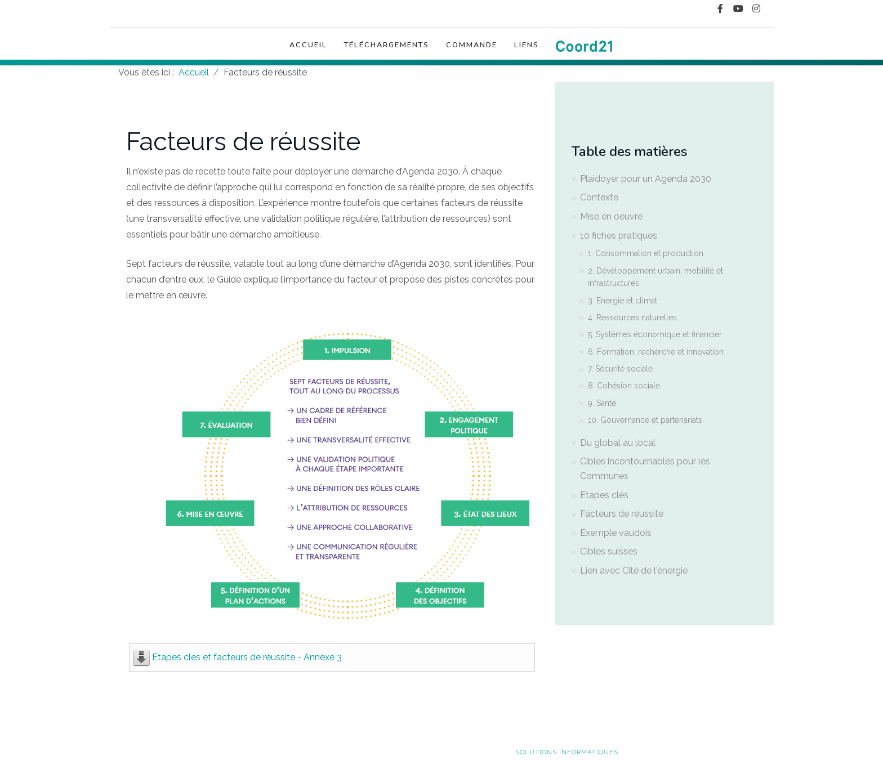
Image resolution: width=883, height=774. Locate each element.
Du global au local (617, 442)
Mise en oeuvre (611, 216)
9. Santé (602, 403)
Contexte (599, 197)
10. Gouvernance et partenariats (645, 419)
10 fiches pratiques (618, 235)
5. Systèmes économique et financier (655, 334)
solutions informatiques (566, 752)
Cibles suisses (608, 551)
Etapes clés (604, 495)
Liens (526, 49)
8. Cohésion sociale (624, 385)
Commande (471, 49)
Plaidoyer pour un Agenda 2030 (645, 178)
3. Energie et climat (622, 300)
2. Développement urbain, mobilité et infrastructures (655, 277)
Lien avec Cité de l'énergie (634, 570)
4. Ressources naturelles (632, 317)
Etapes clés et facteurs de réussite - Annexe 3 (247, 657)
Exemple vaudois (616, 532)
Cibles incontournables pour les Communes (645, 468)
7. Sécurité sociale (620, 368)
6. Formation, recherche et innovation (656, 351)
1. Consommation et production (645, 253)
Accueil (308, 49)
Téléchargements (386, 49)
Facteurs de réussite (621, 513)
